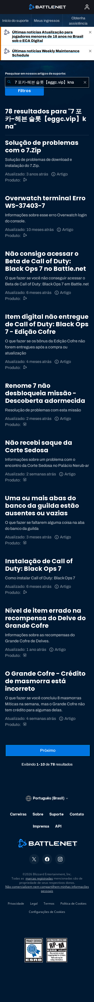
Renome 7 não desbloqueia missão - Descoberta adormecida (45, 393)
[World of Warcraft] (25, 424)
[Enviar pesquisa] (9, 82)
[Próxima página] (48, 750)
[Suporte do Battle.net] (25, 180)
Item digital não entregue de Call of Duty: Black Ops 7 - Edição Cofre (46, 324)
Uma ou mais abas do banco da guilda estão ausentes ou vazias (42, 506)
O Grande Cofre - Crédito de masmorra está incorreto (45, 681)
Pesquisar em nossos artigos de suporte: (35, 73)
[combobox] (47, 82)
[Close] (90, 36)
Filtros (24, 91)
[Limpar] (85, 82)
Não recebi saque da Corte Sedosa (38, 446)
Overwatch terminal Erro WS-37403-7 (45, 202)
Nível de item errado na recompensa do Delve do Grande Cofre (45, 618)
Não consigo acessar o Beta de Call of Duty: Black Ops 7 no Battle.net (45, 261)
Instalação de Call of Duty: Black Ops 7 (39, 565)
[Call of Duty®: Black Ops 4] (25, 298)
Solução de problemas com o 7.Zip (41, 146)
